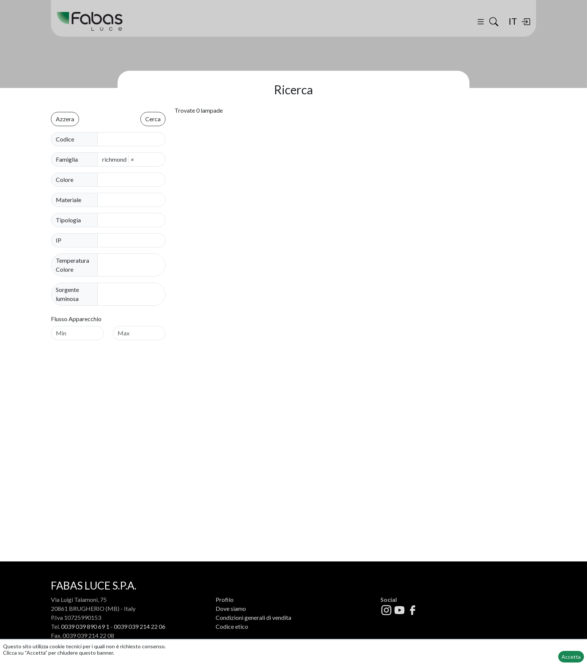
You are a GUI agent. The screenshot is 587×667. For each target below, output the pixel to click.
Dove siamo (231, 608)
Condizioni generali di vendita (253, 617)
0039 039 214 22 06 (139, 626)
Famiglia (67, 159)
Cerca (153, 118)
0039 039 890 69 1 (85, 626)
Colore (64, 179)
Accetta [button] (571, 657)
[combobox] (133, 179)
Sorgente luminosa (67, 294)
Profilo (225, 599)
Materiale (68, 199)
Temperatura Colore (72, 265)
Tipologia (68, 219)
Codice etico (232, 626)
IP (58, 240)
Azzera (65, 118)
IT (512, 21)
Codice (65, 139)
